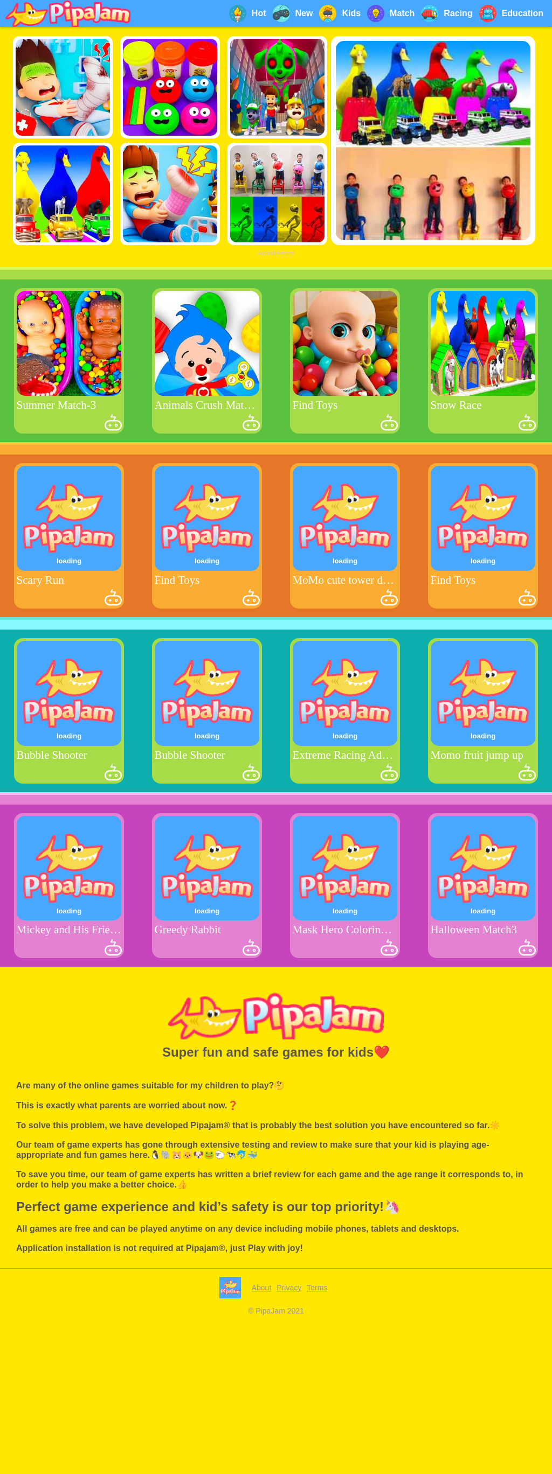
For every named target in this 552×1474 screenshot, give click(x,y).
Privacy (289, 1438)
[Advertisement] (276, 335)
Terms (317, 1438)
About (262, 1438)
